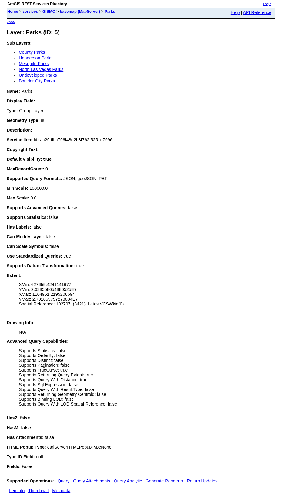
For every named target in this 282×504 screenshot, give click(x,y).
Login (267, 4)
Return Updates (202, 481)
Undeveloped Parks (38, 75)
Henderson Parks (35, 57)
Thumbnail (38, 490)
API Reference (257, 12)
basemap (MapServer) (80, 11)
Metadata (61, 490)
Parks (110, 11)
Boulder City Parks (37, 80)
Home (12, 11)
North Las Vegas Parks (41, 69)
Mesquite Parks (34, 63)
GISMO (48, 11)
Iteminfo (17, 490)
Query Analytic (128, 481)
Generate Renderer (164, 481)
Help (235, 12)
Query (63, 481)
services (30, 11)
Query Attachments (91, 481)
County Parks (32, 52)
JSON (11, 22)
